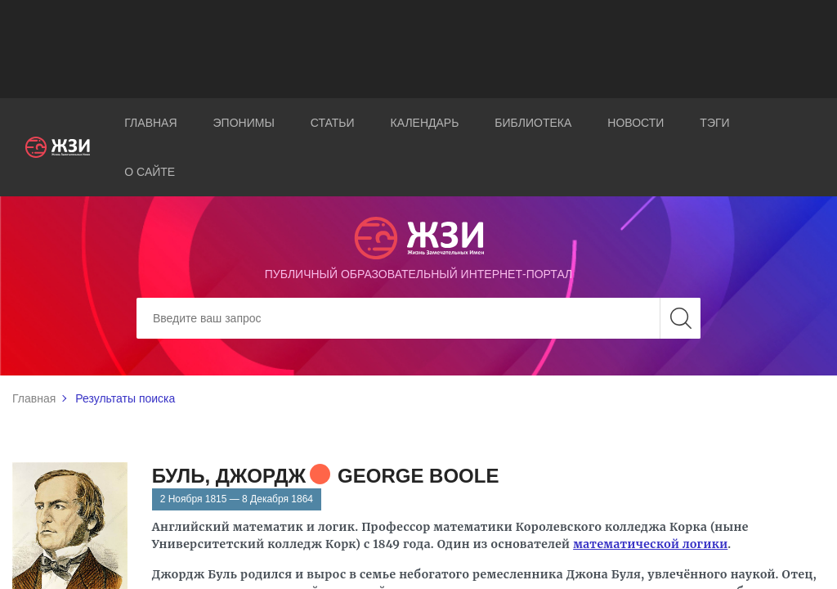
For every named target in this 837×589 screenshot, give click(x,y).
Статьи (333, 122)
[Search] (418, 318)
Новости (635, 122)
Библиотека (533, 122)
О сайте (149, 171)
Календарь (425, 122)
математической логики (650, 544)
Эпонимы (244, 122)
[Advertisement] (418, 49)
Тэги (714, 122)
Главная (150, 122)
